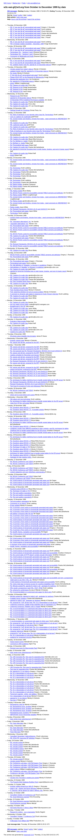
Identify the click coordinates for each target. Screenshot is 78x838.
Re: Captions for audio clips (19, 85)
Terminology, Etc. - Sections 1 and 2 (21, 54)
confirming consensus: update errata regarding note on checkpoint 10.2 (33, 604)
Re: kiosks (13, 73)
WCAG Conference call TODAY (20, 478)
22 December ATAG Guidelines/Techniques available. (27, 100)
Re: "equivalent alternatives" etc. (20, 221)
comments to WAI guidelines (19, 644)
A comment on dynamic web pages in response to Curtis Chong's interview (34, 294)
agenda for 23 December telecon (20, 98)
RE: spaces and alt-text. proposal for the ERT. (25, 347)
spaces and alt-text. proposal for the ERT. (23, 369)
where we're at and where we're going (22, 395)
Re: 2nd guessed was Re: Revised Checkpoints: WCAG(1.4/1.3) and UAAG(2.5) (36, 351)
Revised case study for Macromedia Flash (23, 648)
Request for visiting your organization (22, 812)
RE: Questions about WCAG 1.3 (20, 420)
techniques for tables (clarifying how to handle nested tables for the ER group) (35, 453)
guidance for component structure (21, 637)
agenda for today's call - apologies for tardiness (25, 600)
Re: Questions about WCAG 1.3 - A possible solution (27, 409)
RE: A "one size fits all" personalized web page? (25, 27)
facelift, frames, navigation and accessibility (24, 546)
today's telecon (15, 769)
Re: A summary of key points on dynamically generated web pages (31, 507)
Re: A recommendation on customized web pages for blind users (31, 592)
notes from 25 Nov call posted (19, 403)
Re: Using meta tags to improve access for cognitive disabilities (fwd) (32, 584)
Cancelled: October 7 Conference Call (22, 816)
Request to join (15, 96)
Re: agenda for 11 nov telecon (20, 671)
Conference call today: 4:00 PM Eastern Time (24, 773)
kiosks (12, 155)
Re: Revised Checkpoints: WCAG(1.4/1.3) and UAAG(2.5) (29, 209)
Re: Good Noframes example (19, 797)
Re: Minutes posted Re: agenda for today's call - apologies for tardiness (33, 586)
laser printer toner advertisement (20, 652)
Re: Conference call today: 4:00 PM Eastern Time (26, 763)
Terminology (14, 213)
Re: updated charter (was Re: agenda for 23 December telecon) (30, 64)
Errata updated (15, 505)
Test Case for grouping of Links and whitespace (25, 386)
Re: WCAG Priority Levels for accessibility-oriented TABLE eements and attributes (36, 193)
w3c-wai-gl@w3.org (33, 3)
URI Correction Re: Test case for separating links (26, 667)
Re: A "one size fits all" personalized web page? (25, 48)
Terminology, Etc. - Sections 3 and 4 (21, 52)
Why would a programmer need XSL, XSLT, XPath (26, 588)
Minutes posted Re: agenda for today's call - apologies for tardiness (32, 596)
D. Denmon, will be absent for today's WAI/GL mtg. (26, 790)
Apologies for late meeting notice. (21, 457)
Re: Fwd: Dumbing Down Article (20, 281)
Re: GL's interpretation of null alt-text (22, 625)
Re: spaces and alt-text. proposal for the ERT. (25, 342)
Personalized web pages (18, 263)
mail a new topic (21, 17)
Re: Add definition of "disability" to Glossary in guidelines (28, 265)
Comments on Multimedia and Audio (22, 56)
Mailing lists (16, 3)
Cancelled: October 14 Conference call (22, 795)
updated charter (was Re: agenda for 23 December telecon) (29, 71)
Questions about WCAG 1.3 (19, 489)
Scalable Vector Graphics (18, 598)
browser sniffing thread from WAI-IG (21, 786)
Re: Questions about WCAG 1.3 (20, 407)
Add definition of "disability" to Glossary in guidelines (27, 267)
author (20, 15)
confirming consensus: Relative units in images (25, 606)
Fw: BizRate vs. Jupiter (17, 143)
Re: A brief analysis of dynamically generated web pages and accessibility (34, 553)
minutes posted (15, 761)
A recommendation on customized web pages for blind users (29, 621)
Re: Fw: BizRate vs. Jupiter (19, 141)
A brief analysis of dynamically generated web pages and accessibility (32, 582)
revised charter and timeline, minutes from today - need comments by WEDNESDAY (37, 217)
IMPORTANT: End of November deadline (23, 714)
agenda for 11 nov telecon (18, 698)
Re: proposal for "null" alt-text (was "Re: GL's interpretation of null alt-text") (34, 602)
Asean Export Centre (17, 642)
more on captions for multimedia (20, 117)
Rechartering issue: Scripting (19, 712)
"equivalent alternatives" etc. (19, 223)
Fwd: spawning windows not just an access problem (27, 292)
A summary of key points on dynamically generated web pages (30, 544)
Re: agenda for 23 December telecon (22, 81)
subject (29, 15)
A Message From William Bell (19, 821)
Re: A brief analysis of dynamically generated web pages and (29, 480)
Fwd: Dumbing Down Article (19, 290)
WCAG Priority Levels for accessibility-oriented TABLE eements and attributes (35, 255)
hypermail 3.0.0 (29, 835)
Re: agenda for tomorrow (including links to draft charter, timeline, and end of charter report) (39, 149)
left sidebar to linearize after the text (21, 513)
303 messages (12, 11)
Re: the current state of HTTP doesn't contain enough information (31, 555)
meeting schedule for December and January (24, 355)
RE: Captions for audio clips (19, 123)
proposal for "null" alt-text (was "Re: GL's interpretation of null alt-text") (32, 633)
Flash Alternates (15, 732)
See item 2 (13, 700)
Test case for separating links (19, 669)
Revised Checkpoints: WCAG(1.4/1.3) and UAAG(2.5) (27, 384)
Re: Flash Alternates (16, 723)
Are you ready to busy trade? (19, 304)
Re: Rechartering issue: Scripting (20, 706)
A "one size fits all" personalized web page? (24, 75)
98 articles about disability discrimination (23, 336)
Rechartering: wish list (17, 704)
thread (15, 15)
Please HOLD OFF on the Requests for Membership (27, 77)
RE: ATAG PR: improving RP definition (22, 738)
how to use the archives (19, 19)
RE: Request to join (16, 87)
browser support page (17, 340)
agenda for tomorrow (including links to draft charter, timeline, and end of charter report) (38, 271)
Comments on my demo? (18, 503)
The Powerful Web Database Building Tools (24, 782)
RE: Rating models (16, 191)
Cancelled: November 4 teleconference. (23, 736)
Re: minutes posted (16, 742)
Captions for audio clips (17, 332)
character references (17, 631)
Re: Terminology (15, 168)
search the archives (34, 19)
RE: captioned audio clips (18, 125)
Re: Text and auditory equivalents (21, 493)
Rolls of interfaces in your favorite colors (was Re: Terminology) (30, 131)
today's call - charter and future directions (23, 788)
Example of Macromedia (18, 321)
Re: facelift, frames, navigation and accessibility (25, 532)
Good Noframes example (18, 803)
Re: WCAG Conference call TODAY (21, 390)
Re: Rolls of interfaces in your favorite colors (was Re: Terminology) (31, 114)
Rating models (14, 207)
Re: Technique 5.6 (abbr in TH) (20, 447)
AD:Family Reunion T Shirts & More (21, 807)
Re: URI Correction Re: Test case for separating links (27, 657)
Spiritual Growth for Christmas (20, 110)
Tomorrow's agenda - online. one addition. (23, 694)
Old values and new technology (20, 399)
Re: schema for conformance (19, 590)
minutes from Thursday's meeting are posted (24, 777)
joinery (12, 83)
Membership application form (19, 79)
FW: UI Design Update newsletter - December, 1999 (27, 44)
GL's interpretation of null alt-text (20, 696)
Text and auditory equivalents (19, 501)
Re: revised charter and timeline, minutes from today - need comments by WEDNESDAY (38, 119)
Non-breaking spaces (17, 748)
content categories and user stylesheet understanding (27, 472)
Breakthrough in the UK (17, 306)
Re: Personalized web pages (19, 145)
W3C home (7, 3)
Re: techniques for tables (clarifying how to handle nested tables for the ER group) (36, 380)
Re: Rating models (16, 184)
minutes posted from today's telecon (21, 69)
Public (24, 3)
